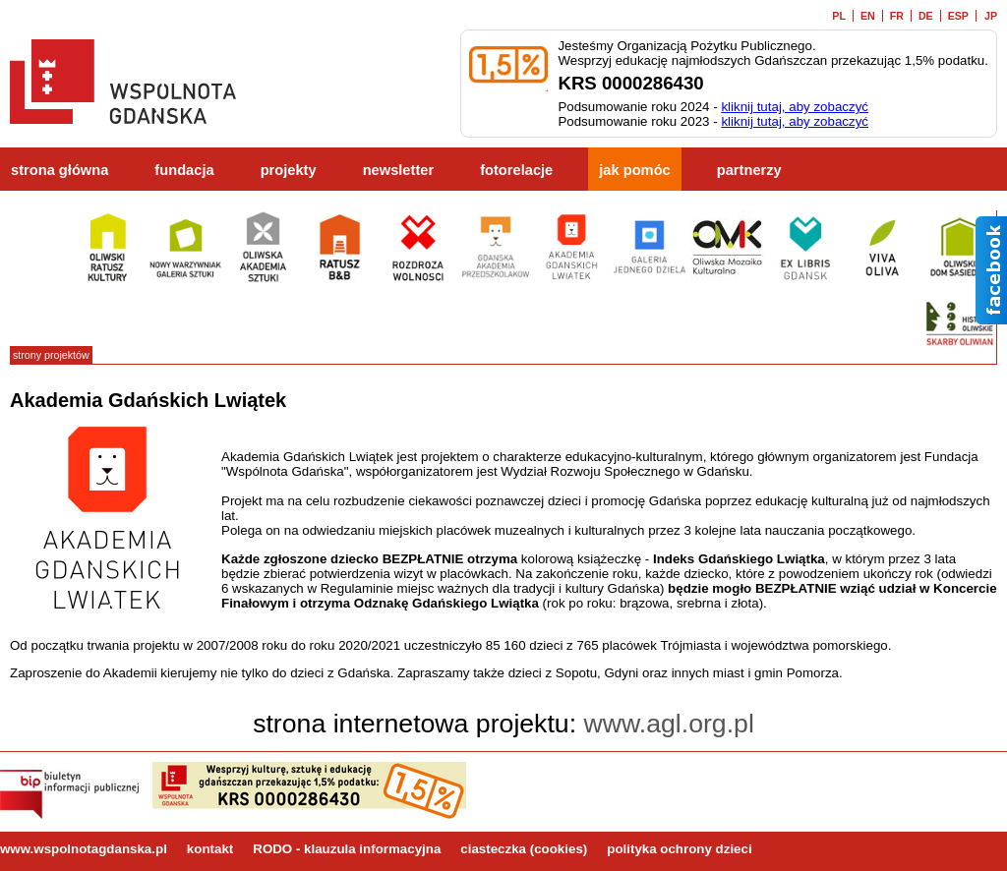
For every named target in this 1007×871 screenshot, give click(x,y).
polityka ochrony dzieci (679, 849)
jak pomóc (635, 170)
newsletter (399, 170)
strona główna (59, 170)
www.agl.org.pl (669, 723)
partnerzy (749, 170)
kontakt (210, 849)
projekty (289, 170)
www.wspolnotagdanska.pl (83, 849)
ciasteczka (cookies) (523, 849)
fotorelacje (516, 170)
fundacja (183, 170)
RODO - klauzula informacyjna (347, 849)
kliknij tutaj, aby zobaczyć (794, 106)
